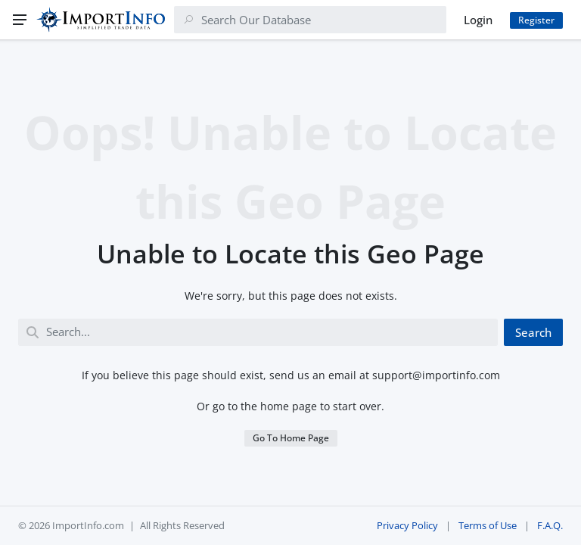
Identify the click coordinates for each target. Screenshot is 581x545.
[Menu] (19, 19)
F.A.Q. (550, 525)
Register (536, 20)
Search (533, 332)
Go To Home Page (291, 437)
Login (478, 19)
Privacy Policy (407, 525)
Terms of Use (487, 525)
